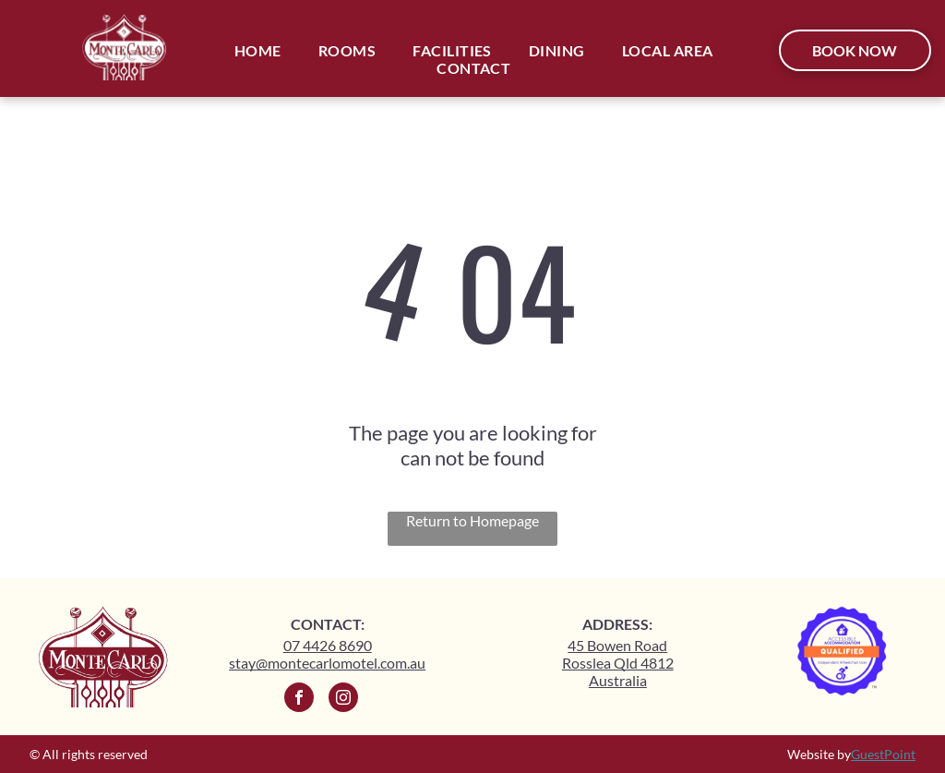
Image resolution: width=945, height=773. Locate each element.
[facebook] (299, 699)
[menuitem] (258, 50)
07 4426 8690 (327, 645)
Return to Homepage (472, 520)
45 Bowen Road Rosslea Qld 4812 (618, 653)
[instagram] (343, 699)
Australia (618, 680)
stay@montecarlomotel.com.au (327, 662)
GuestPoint (883, 754)
